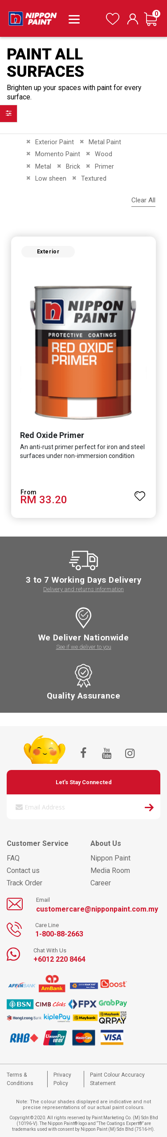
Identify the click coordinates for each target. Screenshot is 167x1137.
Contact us (23, 870)
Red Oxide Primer (52, 435)
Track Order (24, 883)
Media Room (110, 870)
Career (100, 883)
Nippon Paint (110, 858)
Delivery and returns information (83, 589)
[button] (140, 492)
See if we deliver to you (83, 647)
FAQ (13, 858)
